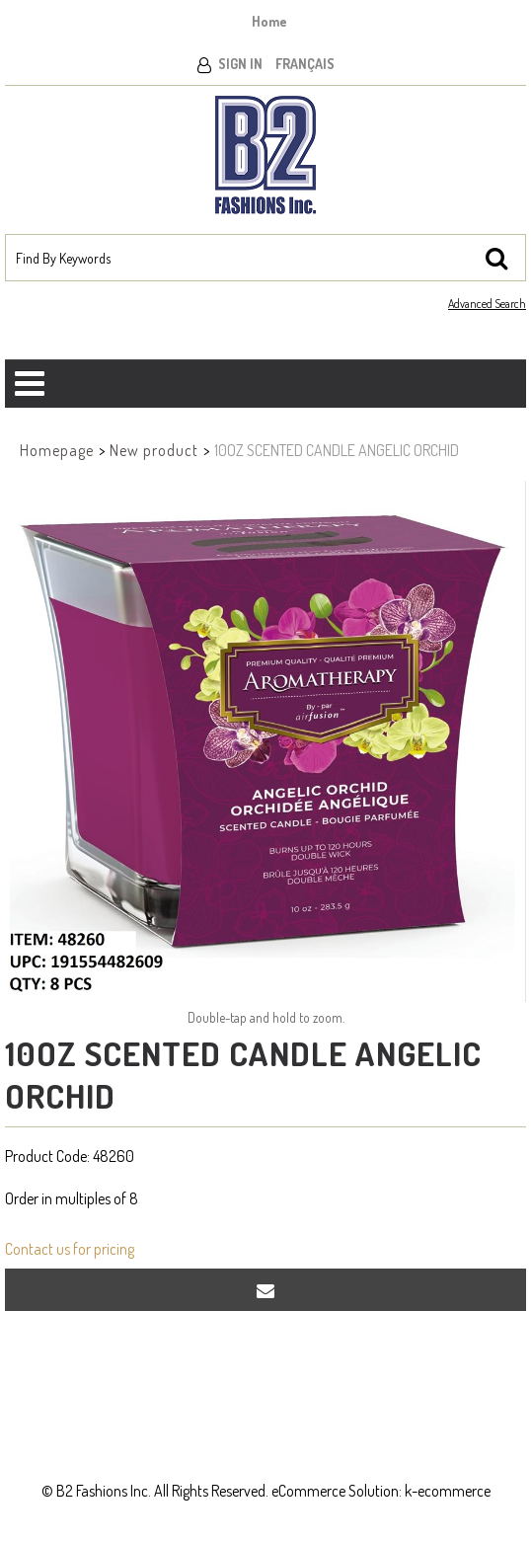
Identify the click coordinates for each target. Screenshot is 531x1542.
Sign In (240, 63)
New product (154, 450)
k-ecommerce (448, 1491)
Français (305, 63)
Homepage (57, 450)
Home (269, 21)
